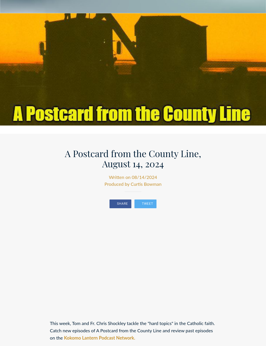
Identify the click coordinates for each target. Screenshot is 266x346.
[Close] (6, 6)
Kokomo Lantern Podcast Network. (99, 338)
